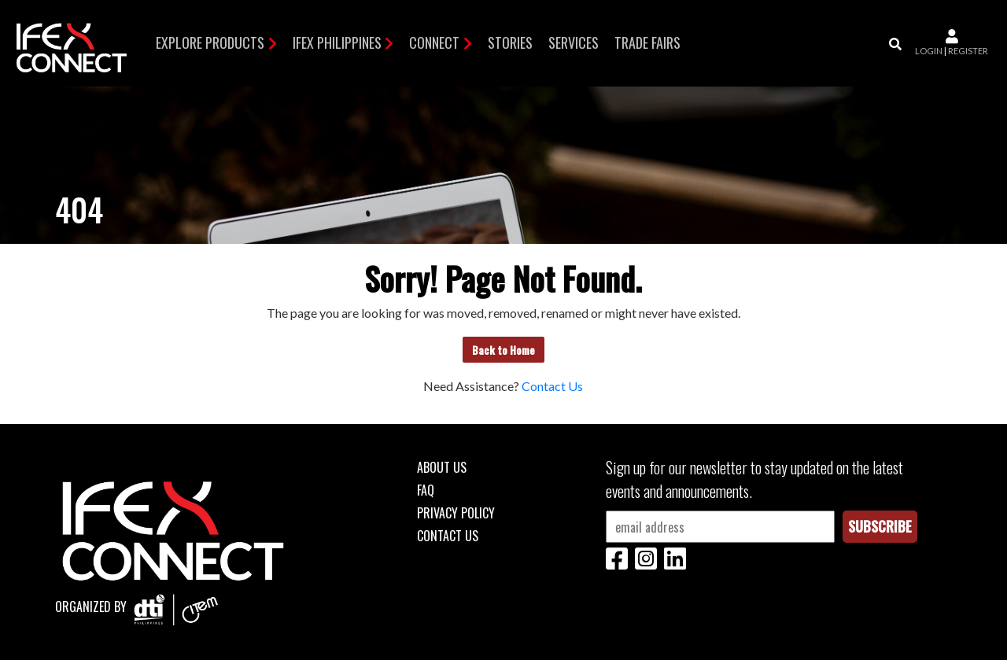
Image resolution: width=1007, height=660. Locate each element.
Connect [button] (434, 42)
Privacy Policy (456, 512)
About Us (442, 467)
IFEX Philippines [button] (337, 42)
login (928, 51)
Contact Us (552, 385)
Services (573, 42)
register (968, 51)
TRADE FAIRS (647, 42)
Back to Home (503, 349)
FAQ (425, 490)
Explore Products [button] (210, 42)
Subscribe (880, 526)
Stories (510, 42)
